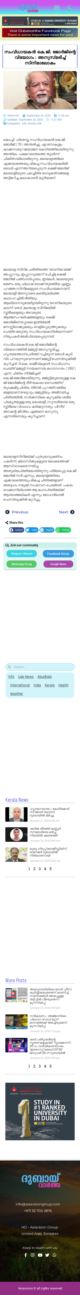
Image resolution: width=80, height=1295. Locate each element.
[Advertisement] (40, 224)
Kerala (31, 123)
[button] (57, 8)
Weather (16, 694)
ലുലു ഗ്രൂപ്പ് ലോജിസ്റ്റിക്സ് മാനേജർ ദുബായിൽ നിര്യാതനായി (48, 852)
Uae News (26, 676)
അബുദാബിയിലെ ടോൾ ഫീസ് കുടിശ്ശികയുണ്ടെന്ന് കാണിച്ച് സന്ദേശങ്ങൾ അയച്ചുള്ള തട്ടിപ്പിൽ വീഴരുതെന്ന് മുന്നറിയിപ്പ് (50, 996)
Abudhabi (45, 676)
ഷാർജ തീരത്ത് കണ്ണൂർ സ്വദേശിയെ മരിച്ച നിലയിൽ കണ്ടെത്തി (45, 832)
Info (24, 123)
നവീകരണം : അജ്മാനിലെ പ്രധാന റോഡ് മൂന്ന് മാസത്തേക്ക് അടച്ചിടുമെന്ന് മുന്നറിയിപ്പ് (48, 1021)
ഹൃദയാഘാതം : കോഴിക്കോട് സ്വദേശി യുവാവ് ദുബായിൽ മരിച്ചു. (49, 812)
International (20, 685)
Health (63, 685)
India (37, 685)
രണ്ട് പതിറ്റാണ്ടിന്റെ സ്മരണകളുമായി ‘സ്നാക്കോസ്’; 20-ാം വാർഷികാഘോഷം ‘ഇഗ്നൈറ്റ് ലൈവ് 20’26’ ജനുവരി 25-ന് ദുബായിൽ (50, 1046)
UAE (39, 123)
